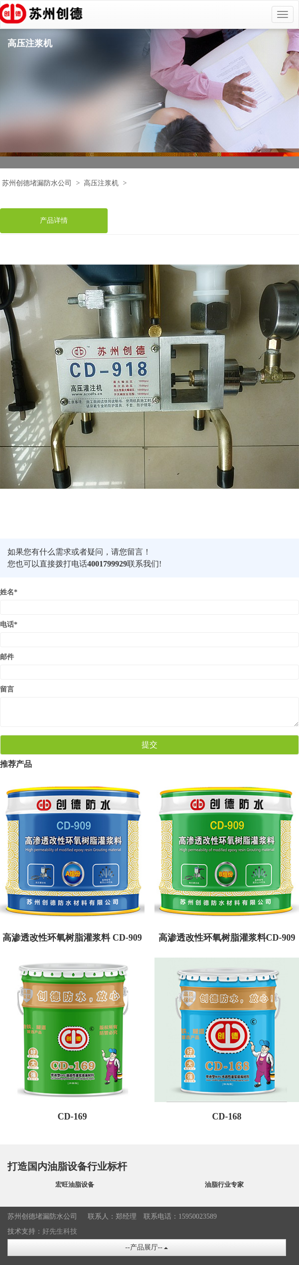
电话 (8, 624)
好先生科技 (59, 1231)
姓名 (8, 592)
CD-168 (227, 1117)
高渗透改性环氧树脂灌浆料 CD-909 (72, 938)
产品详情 (54, 220)
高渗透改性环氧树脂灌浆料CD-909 (227, 938)
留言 (7, 689)
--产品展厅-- (146, 1247)
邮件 (7, 657)
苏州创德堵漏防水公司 (37, 183)
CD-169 (72, 1117)
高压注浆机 (101, 183)
